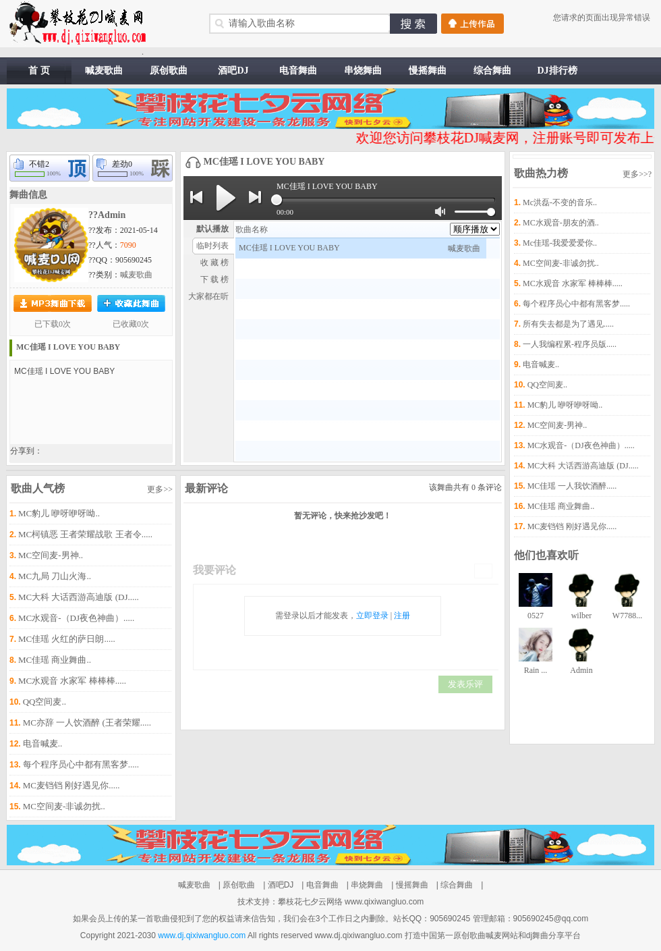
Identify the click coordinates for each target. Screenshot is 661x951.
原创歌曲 (169, 70)
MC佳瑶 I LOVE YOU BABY (68, 347)
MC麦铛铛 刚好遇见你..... (71, 785)
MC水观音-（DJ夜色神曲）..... (76, 618)
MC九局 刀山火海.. (54, 576)
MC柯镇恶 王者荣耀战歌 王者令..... (85, 534)
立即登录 (372, 615)
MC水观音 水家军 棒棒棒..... (72, 681)
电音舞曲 (298, 70)
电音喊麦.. (43, 743)
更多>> (160, 489)
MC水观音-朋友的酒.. (561, 222)
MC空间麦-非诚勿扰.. (64, 806)
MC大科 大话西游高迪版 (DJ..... (78, 597)
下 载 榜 (214, 279)
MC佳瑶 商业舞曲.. (54, 660)
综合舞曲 (492, 70)
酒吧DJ (233, 70)
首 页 (39, 70)
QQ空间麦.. (44, 702)
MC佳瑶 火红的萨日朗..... (66, 639)
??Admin (106, 215)
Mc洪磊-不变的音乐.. (560, 202)
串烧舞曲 (363, 70)
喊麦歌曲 (104, 70)
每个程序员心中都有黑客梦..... (81, 764)
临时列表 (212, 245)
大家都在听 (208, 296)
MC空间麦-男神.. (50, 555)
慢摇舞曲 (428, 70)
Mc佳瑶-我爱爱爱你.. (560, 243)
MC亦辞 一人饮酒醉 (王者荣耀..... (87, 722)
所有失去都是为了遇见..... (568, 324)
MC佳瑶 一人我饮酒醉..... (572, 486)
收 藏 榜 (214, 262)
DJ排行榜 (557, 70)
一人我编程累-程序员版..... (569, 344)
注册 (402, 615)
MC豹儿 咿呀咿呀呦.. (59, 513)
